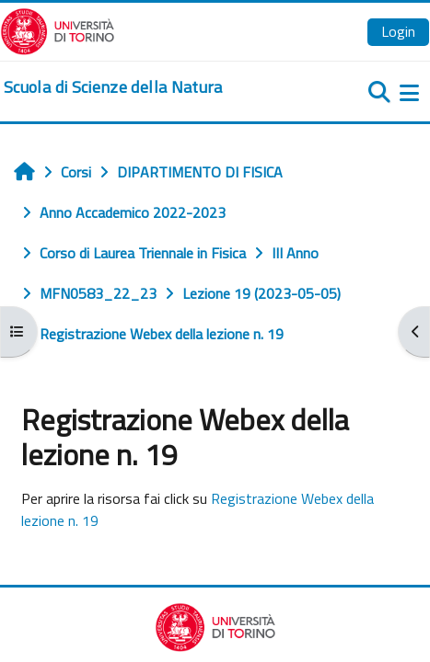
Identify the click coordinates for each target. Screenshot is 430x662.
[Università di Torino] (57, 29)
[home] (113, 87)
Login (398, 31)
